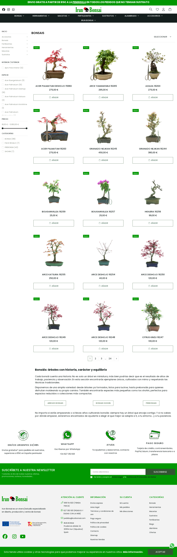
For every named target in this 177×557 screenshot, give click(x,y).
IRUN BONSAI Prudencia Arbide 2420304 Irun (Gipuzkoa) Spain (73, 528)
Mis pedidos (125, 507)
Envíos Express (96, 503)
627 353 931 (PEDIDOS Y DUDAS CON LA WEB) (73, 512)
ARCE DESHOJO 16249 (54, 337)
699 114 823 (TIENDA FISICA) (72, 504)
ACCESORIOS (6, 37)
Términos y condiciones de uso (102, 512)
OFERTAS (152, 532)
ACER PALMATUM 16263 (53, 148)
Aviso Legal (117, 477)
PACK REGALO (12, 143)
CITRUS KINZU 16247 (152, 337)
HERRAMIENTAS (7, 47)
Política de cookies (98, 527)
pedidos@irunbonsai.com (74, 518)
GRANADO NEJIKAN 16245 (103, 148)
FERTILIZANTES (7, 44)
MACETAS (5, 51)
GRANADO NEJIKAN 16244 (153, 148)
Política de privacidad (99, 522)
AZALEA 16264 (152, 85)
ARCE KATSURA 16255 (53, 274)
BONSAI (10, 139)
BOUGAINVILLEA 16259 (53, 211)
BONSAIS (5, 40)
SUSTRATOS (6, 54)
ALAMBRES (153, 528)
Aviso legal (94, 507)
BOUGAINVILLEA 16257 (103, 211)
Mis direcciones (126, 511)
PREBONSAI (11, 147)
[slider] (2, 128)
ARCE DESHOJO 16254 (103, 274)
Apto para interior (14, 68)
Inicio (4, 31)
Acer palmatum (13, 84)
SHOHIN (9, 151)
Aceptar (160, 551)
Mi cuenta (124, 503)
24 (110, 358)
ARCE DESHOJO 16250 (153, 274)
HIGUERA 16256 (153, 211)
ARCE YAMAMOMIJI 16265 (103, 85)
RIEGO (151, 524)
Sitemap (94, 535)
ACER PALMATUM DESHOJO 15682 (54, 85)
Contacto (94, 531)
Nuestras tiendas (97, 539)
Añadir (53, 97)
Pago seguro (95, 518)
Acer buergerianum (14, 80)
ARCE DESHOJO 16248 (103, 337)
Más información (133, 551)
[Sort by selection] (163, 36)
